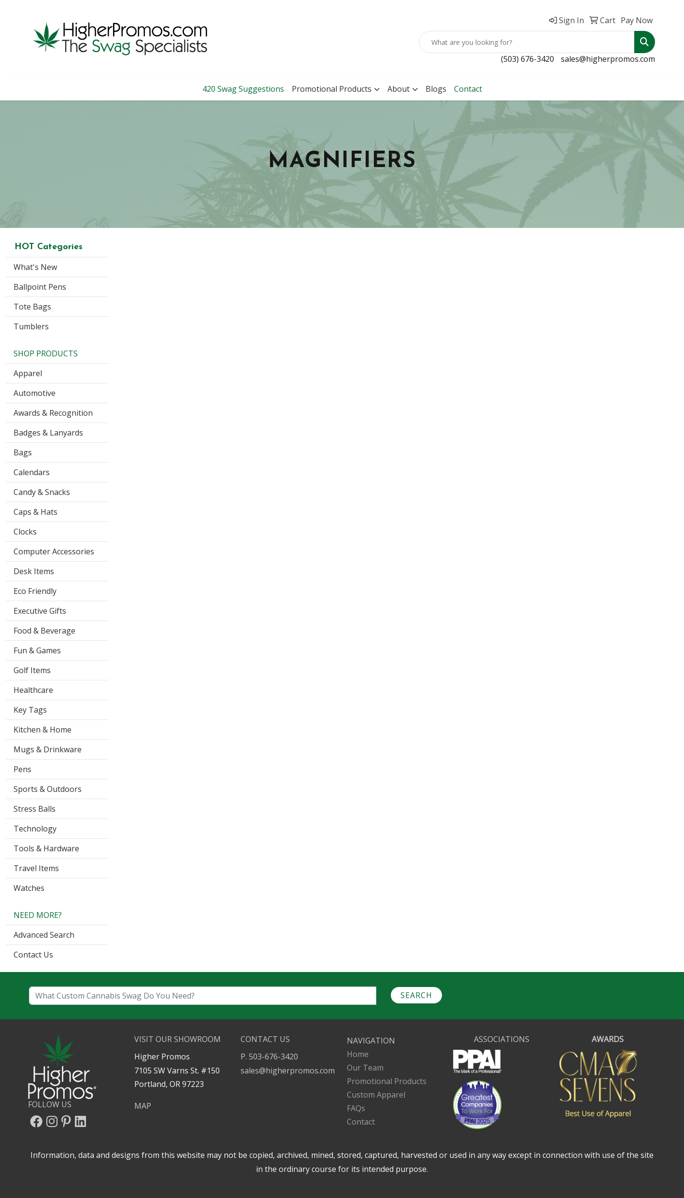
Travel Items (36, 868)
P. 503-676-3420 (269, 1056)
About (398, 89)
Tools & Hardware (46, 848)
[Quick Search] (527, 42)
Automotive (35, 393)
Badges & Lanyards (48, 432)
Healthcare (33, 690)
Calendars (32, 472)
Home (358, 1054)
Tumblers (31, 326)
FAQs (356, 1108)
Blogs (436, 89)
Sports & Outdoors (48, 789)
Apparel (28, 373)
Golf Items (32, 670)
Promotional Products (331, 89)
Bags (23, 452)
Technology (35, 828)
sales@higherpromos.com (608, 59)
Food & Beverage (44, 630)
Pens (22, 769)
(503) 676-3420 (527, 59)
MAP (142, 1105)
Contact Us (33, 954)
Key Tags (30, 710)
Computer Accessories (54, 551)
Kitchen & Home (42, 729)
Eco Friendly (35, 591)
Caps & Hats (35, 512)
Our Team (365, 1067)
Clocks (25, 531)
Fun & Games (37, 650)
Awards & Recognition (53, 413)
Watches (29, 888)
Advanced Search (44, 935)
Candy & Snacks (42, 492)
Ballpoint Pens (40, 287)
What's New (35, 267)
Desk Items (34, 571)
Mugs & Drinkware (48, 749)
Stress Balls (35, 808)
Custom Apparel (376, 1094)
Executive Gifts (40, 611)
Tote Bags (32, 306)
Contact (361, 1121)
